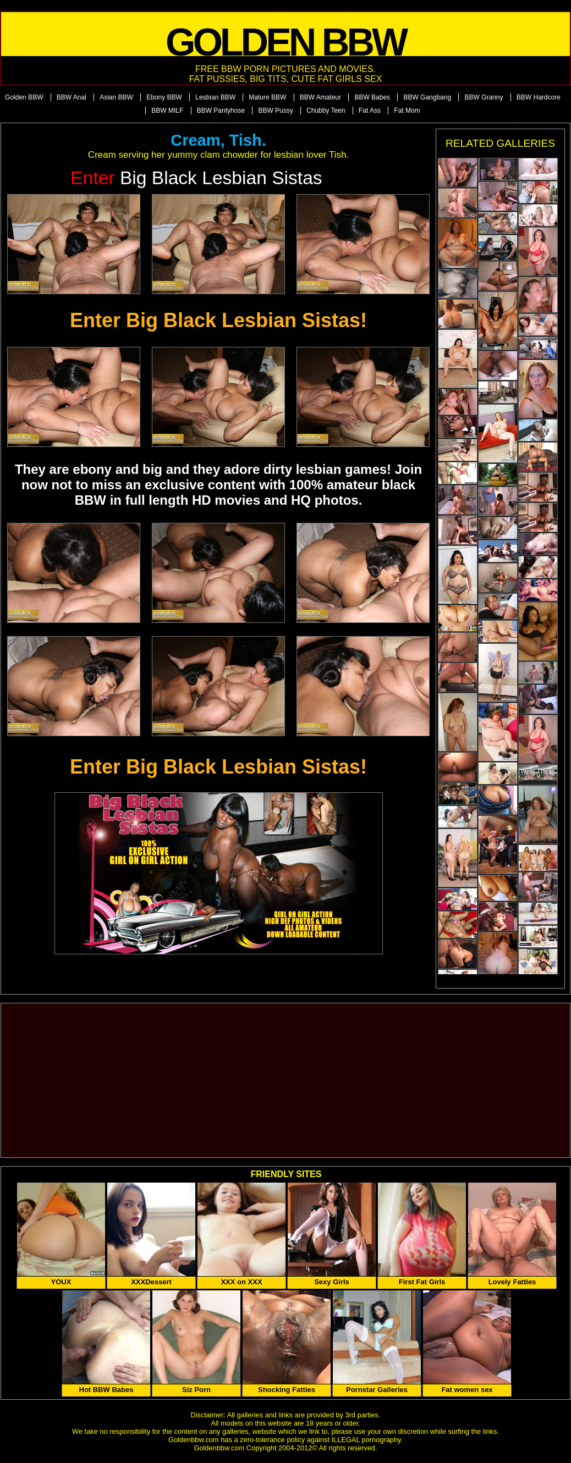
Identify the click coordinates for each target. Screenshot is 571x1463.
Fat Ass (370, 110)
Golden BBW (24, 97)
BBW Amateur (320, 97)
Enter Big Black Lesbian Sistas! (218, 320)
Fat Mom (407, 110)
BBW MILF (167, 110)
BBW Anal (71, 97)
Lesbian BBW (215, 97)
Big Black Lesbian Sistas (196, 178)
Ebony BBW (164, 97)
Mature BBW (267, 97)
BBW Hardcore (539, 97)
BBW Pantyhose (221, 110)
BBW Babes (372, 97)
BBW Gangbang (427, 97)
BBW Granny (483, 97)
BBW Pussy (275, 110)
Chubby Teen (325, 110)
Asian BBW (116, 97)
